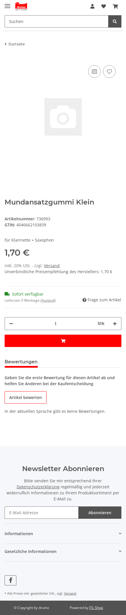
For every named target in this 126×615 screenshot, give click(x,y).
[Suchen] (56, 21)
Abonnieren (99, 512)
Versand (52, 265)
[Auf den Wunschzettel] (109, 71)
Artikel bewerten (25, 397)
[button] (92, 6)
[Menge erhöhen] (114, 323)
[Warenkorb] (115, 6)
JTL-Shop (96, 607)
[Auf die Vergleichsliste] (94, 71)
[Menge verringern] (11, 323)
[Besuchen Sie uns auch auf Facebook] (10, 580)
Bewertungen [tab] (21, 362)
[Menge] (55, 323)
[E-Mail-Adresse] (42, 512)
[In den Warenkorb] (63, 341)
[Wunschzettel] (103, 6)
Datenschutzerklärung (38, 486)
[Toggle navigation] (7, 3)
